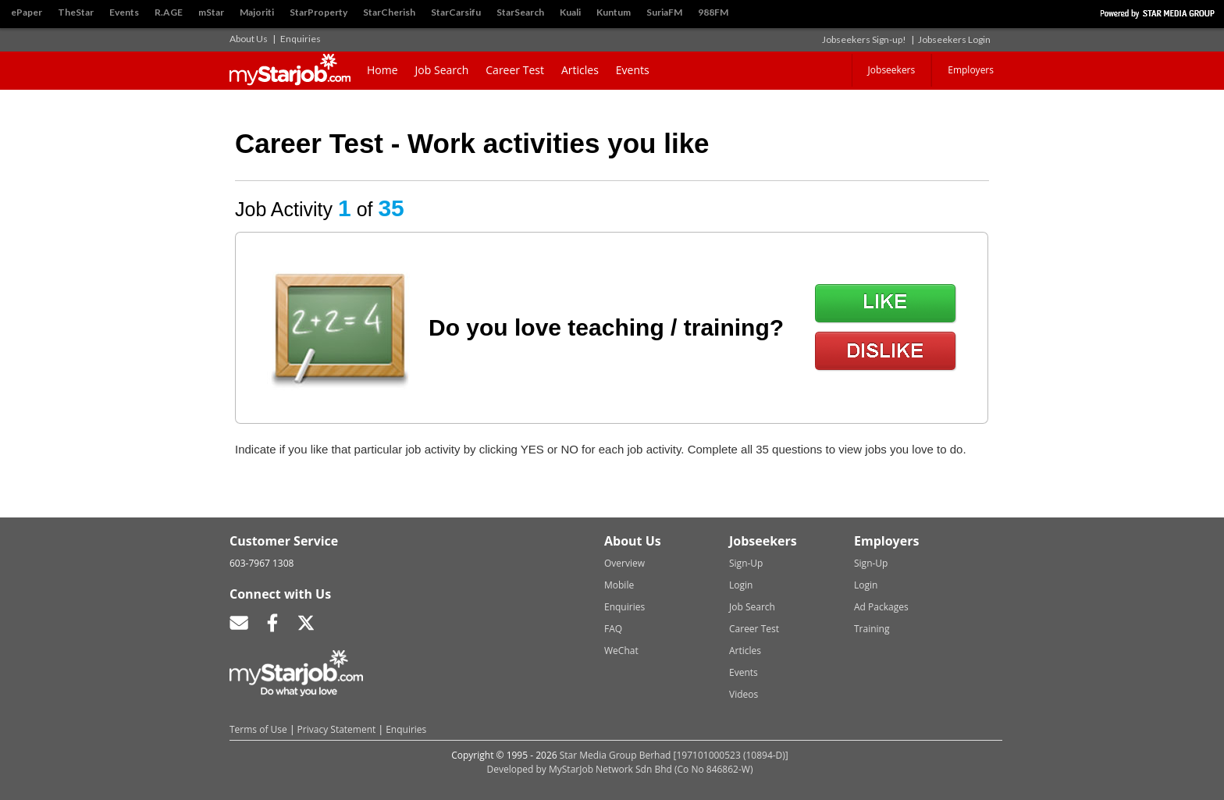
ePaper (26, 12)
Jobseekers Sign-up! (864, 39)
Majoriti (257, 12)
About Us (249, 38)
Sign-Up (746, 563)
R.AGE (169, 12)
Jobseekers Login (954, 39)
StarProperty (318, 12)
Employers (971, 69)
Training (871, 628)
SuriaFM (664, 12)
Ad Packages (881, 606)
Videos (743, 694)
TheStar (76, 12)
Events (124, 12)
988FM (713, 12)
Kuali (570, 12)
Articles (580, 69)
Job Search (442, 69)
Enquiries (300, 38)
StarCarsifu (456, 12)
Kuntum (613, 12)
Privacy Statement (336, 729)
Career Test (515, 69)
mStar (211, 12)
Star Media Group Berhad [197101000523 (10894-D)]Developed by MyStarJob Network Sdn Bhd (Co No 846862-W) (637, 762)
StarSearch (520, 12)
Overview (624, 563)
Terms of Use (258, 729)
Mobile (619, 585)
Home (382, 69)
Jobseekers (892, 69)
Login (741, 585)
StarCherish (389, 12)
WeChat (621, 650)
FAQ (613, 628)
